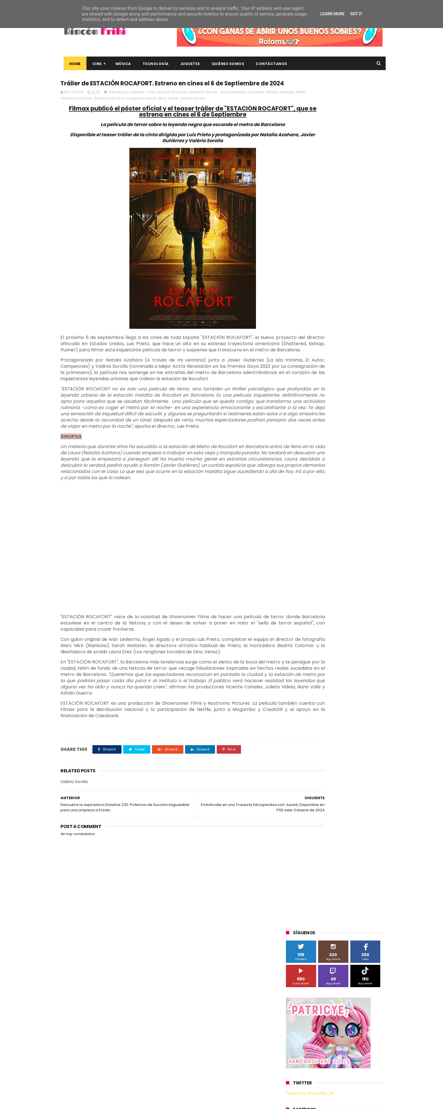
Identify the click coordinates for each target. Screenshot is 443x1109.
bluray (334, 531)
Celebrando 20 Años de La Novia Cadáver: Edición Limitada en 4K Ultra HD (343, 1075)
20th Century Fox (304, 374)
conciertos (328, 541)
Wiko (363, 520)
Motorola (358, 447)
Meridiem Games (304, 447)
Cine (94, 63)
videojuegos (341, 583)
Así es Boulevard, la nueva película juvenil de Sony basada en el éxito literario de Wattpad (345, 1024)
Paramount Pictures (326, 457)
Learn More (332, 14)
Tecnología (153, 63)
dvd (360, 552)
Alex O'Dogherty (352, 395)
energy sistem (301, 562)
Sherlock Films (315, 468)
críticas (295, 552)
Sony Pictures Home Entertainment (320, 478)
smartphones (333, 572)
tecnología (362, 572)
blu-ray (315, 531)
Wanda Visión (339, 520)
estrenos (196, 103)
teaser (193, 110)
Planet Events (363, 457)
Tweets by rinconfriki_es (310, 244)
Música (120, 63)
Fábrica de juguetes (306, 426)
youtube (367, 583)
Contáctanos (269, 63)
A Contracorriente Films (309, 395)
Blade (351, 405)
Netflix (96, 110)
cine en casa (300, 541)
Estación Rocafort (172, 103)
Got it (356, 14)
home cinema (301, 572)
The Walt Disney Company (312, 489)
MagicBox (352, 436)
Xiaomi (295, 531)
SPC (292, 468)
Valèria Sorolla (235, 110)
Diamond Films (318, 416)
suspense (177, 110)
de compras (319, 552)
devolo (344, 552)
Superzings (367, 478)
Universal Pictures (304, 520)
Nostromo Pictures (118, 110)
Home (72, 63)
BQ (312, 405)
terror (204, 110)
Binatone (331, 405)
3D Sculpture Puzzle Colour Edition (318, 384)
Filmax (211, 103)
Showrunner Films (151, 110)
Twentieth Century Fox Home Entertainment (328, 510)
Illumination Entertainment (313, 436)
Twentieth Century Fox (309, 499)
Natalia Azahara (75, 110)
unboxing (315, 583)
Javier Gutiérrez (232, 103)
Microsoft (335, 447)
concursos (354, 541)
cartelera (137, 103)
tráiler (216, 110)
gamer (351, 562)
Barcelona (118, 103)
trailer (294, 583)
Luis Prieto (255, 103)
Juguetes (187, 63)
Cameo (370, 405)
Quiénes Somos (225, 63)
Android (295, 405)
